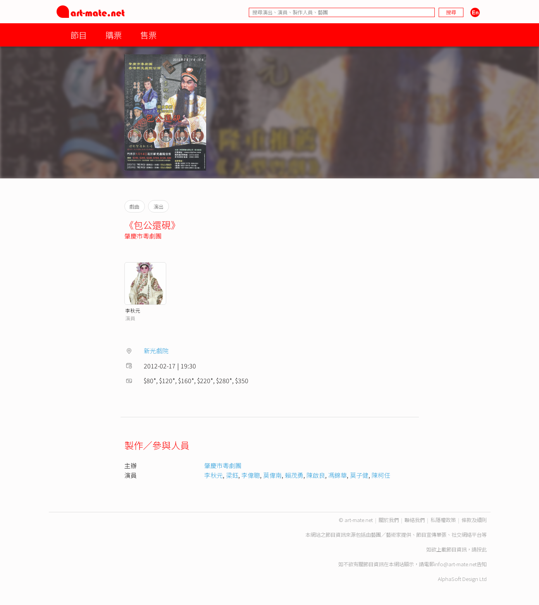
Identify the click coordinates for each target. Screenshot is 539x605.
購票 (113, 35)
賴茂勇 (294, 475)
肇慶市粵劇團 (143, 235)
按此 (482, 549)
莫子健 (359, 475)
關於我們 (389, 520)
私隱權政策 (443, 520)
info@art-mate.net (455, 564)
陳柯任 (381, 475)
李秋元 (132, 310)
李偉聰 (250, 475)
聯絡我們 (415, 520)
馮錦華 (337, 475)
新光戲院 (156, 350)
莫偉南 (272, 475)
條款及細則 (474, 520)
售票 (148, 35)
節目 (79, 35)
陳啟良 (316, 475)
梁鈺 (232, 475)
